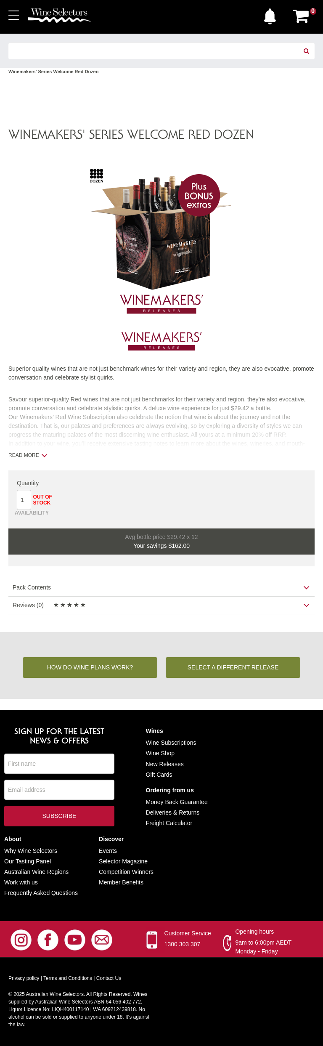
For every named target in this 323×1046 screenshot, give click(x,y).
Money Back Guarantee (177, 802)
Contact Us (108, 979)
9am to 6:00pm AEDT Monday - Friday (263, 948)
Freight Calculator (169, 823)
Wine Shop (160, 754)
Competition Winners (126, 872)
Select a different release (233, 667)
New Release (163, 764)
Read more (28, 455)
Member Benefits (121, 882)
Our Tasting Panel (27, 861)
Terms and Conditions (67, 979)
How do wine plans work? (90, 667)
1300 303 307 (182, 945)
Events (108, 851)
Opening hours (254, 932)
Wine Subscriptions (171, 743)
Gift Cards (159, 775)
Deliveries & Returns (173, 813)
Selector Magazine (123, 861)
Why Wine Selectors (30, 851)
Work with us (21, 882)
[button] (272, 14)
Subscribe (59, 817)
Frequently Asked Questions (41, 893)
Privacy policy (23, 979)
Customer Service (187, 934)
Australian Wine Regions (36, 872)
